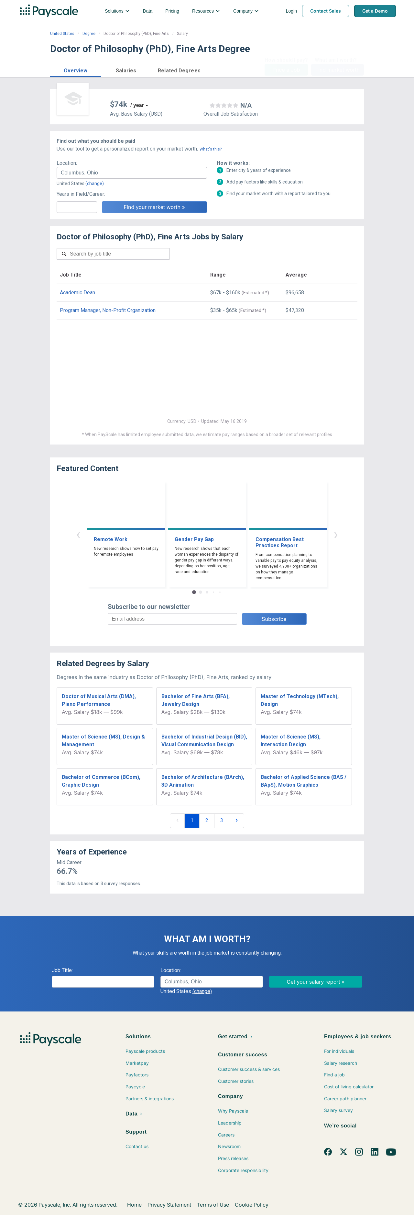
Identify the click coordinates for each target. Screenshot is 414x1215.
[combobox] (132, 173)
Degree (88, 33)
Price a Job (286, 70)
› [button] (335, 534)
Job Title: (62, 970)
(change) (94, 183)
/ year (137, 105)
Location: (67, 163)
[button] (75, 69)
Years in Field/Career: (81, 194)
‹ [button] (78, 534)
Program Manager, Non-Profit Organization (108, 310)
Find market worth (337, 70)
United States (62, 33)
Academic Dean (77, 292)
